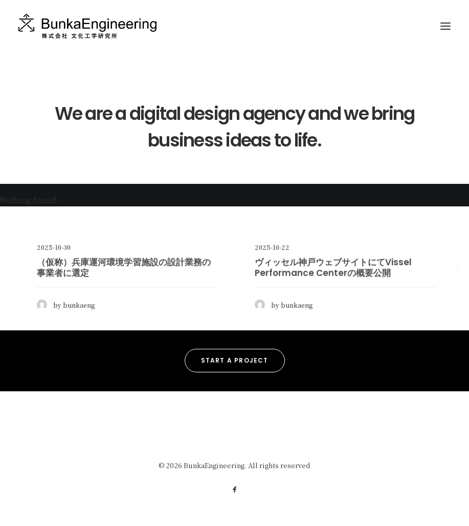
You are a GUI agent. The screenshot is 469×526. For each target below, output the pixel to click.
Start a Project (235, 360)
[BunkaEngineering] (87, 26)
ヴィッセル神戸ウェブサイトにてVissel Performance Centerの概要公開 (333, 293)
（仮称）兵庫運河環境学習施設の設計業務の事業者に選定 (124, 293)
